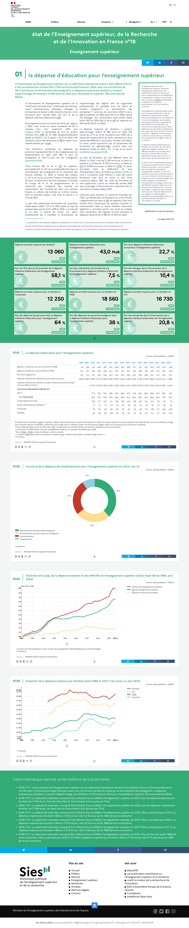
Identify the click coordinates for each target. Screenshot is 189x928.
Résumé (81, 22)
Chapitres (107, 22)
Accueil (74, 870)
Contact (74, 893)
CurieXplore (132, 893)
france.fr (136, 922)
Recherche (76, 883)
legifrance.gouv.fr (84, 922)
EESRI (28, 22)
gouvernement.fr (105, 922)
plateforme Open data (138, 896)
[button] (25, 447)
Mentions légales (79, 890)
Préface (54, 22)
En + (154, 22)
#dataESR (131, 870)
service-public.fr (64, 922)
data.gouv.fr (122, 922)
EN (174, 5)
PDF (164, 22)
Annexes (75, 886)
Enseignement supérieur (83, 880)
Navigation (134, 22)
